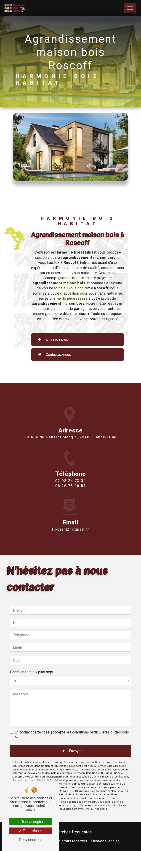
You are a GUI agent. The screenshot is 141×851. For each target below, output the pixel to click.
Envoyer (75, 751)
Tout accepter (30, 822)
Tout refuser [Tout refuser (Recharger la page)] (30, 831)
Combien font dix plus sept (31, 672)
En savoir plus (52, 339)
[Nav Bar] (130, 8)
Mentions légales (105, 841)
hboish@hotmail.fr (70, 523)
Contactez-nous (53, 355)
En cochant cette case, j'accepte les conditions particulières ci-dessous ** (72, 735)
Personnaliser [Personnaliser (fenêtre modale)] (30, 840)
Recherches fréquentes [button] (70, 832)
